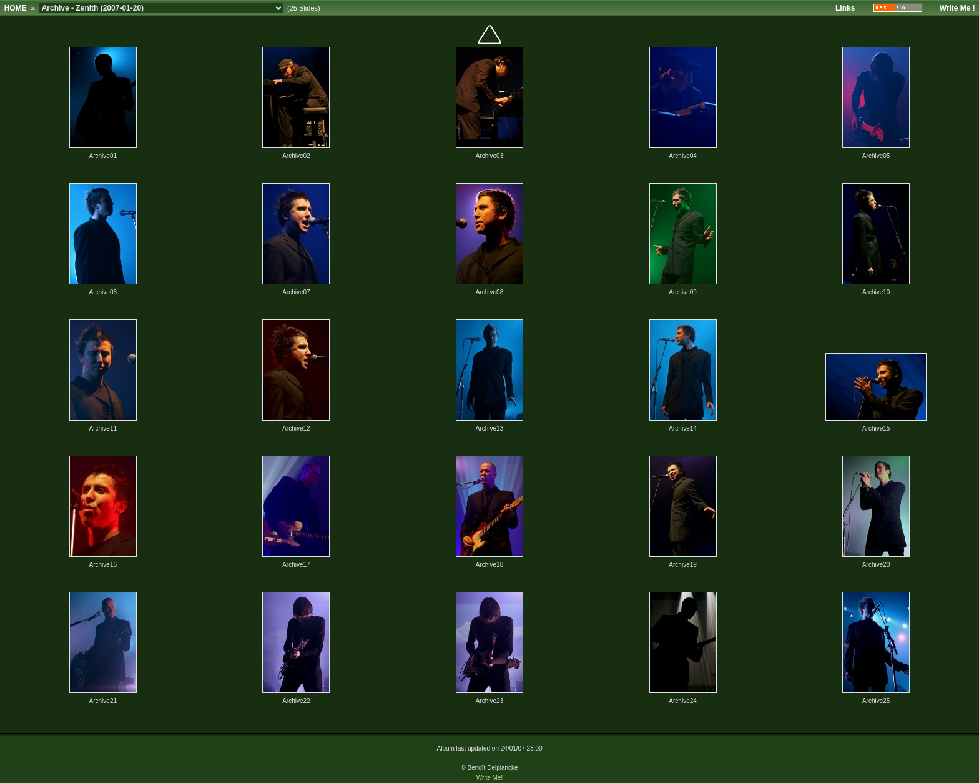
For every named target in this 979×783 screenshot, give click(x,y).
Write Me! (489, 777)
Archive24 (682, 700)
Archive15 (876, 428)
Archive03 (489, 155)
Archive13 (489, 428)
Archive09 (682, 292)
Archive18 (489, 564)
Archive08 (489, 292)
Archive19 (682, 564)
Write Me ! (957, 8)
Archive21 (103, 700)
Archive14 (682, 428)
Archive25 (876, 700)
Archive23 (489, 700)
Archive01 (103, 155)
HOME (15, 8)
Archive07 (296, 292)
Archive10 (876, 292)
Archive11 (103, 428)
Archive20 (876, 564)
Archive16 (103, 564)
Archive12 (296, 428)
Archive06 (103, 292)
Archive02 (296, 155)
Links (845, 8)
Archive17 (296, 564)
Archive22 (296, 700)
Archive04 (682, 155)
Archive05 (876, 155)
